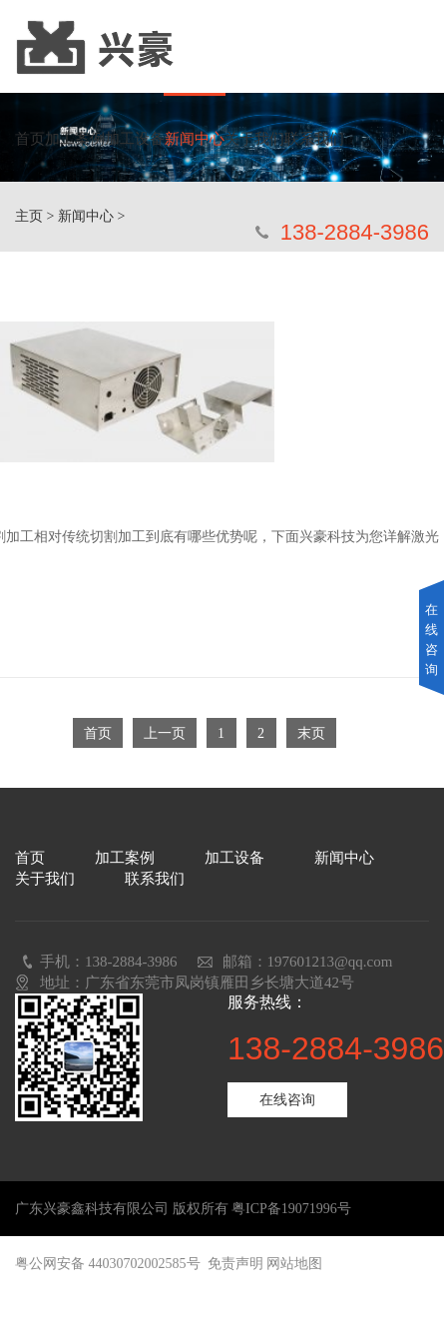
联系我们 (314, 139)
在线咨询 (287, 1099)
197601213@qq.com (330, 962)
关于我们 (254, 139)
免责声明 (235, 1263)
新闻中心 (194, 139)
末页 (311, 733)
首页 (30, 139)
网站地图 (294, 1263)
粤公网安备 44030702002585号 (108, 1263)
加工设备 (135, 139)
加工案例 (75, 139)
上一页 (165, 733)
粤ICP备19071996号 (291, 1208)
